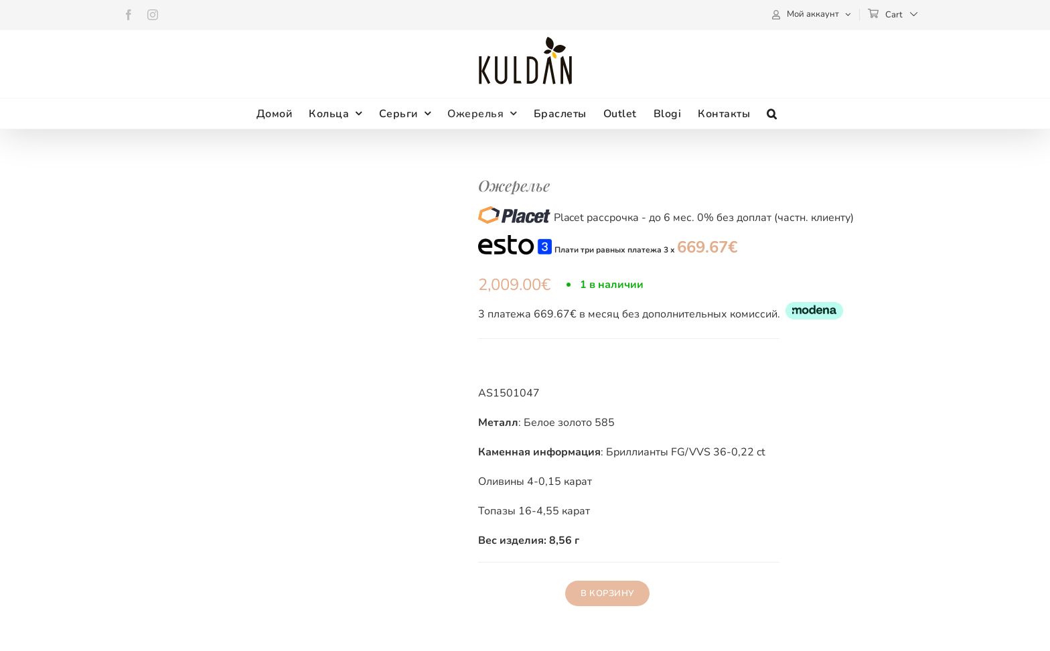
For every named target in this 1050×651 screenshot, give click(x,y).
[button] (772, 113)
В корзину (607, 593)
